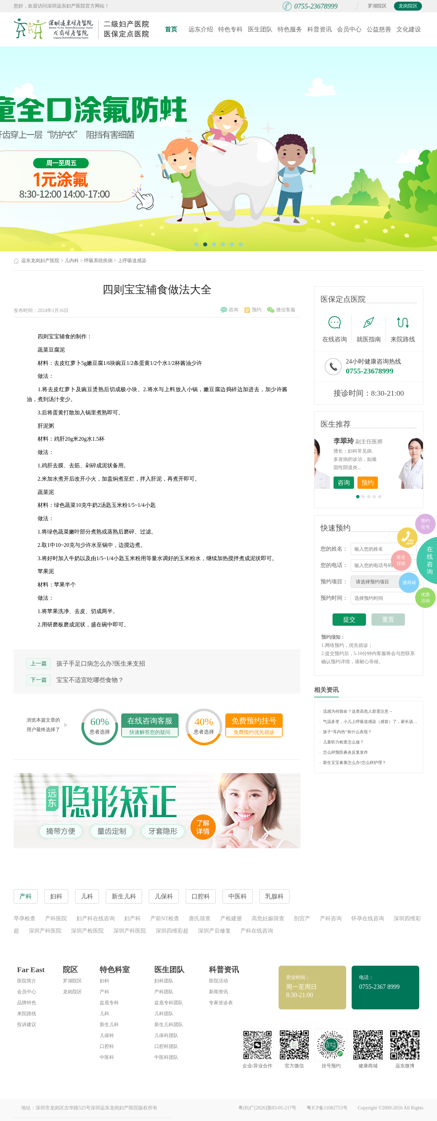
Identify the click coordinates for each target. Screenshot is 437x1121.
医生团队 (260, 29)
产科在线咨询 (256, 931)
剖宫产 (302, 918)
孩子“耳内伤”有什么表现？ (346, 731)
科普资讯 (319, 29)
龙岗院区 (408, 6)
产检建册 (231, 918)
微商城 (409, 582)
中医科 (107, 1057)
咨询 (229, 310)
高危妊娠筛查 (268, 918)
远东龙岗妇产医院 (40, 260)
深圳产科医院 (45, 931)
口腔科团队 (166, 1046)
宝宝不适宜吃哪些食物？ (90, 680)
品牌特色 (26, 1002)
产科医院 (56, 918)
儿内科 (72, 260)
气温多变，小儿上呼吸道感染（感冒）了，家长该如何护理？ (369, 721)
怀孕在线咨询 (367, 918)
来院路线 (403, 330)
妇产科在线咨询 (95, 918)
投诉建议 (26, 1024)
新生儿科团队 (168, 1024)
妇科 (104, 980)
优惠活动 (425, 597)
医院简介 (26, 980)
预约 (253, 310)
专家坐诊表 (221, 1002)
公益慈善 (379, 29)
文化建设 (408, 29)
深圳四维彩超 (172, 931)
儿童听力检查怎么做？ (342, 742)
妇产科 (132, 918)
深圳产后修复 (214, 931)
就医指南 (371, 329)
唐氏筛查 (200, 918)
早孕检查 (25, 918)
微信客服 (281, 310)
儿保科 (107, 1035)
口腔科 (107, 1046)
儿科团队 (163, 1013)
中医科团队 (166, 1057)
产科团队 (163, 991)
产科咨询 (331, 918)
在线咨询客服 (150, 726)
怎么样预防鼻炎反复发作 (344, 752)
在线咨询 (337, 329)
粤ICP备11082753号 (327, 1107)
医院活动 (218, 980)
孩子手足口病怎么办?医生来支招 (100, 663)
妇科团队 (163, 980)
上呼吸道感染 (132, 260)
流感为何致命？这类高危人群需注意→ (356, 711)
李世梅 (379, 441)
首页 (171, 29)
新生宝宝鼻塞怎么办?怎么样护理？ (353, 762)
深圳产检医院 (87, 931)
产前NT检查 (164, 918)
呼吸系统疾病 (98, 260)
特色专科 (230, 29)
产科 (104, 991)
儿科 (104, 1013)
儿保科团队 (166, 1035)
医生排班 (401, 560)
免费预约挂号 (254, 726)
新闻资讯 (218, 991)
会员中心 (349, 29)
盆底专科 (109, 1002)
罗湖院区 (377, 6)
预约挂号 (425, 523)
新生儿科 (109, 1024)
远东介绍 (200, 29)
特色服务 (290, 29)
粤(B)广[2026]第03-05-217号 (267, 1107)
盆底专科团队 (168, 1002)
